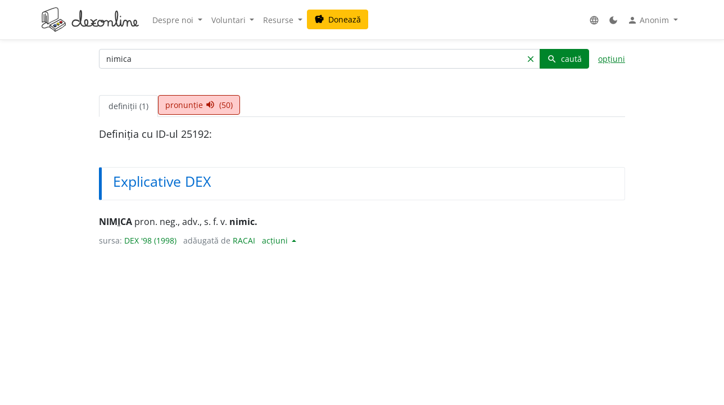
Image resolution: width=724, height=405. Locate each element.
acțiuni (276, 240)
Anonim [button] (649, 20)
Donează (337, 19)
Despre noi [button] (174, 20)
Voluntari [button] (229, 20)
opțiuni (611, 58)
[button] (594, 20)
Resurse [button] (279, 20)
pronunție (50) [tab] (199, 105)
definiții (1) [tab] (128, 106)
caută (564, 58)
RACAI (244, 240)
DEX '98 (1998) (150, 240)
